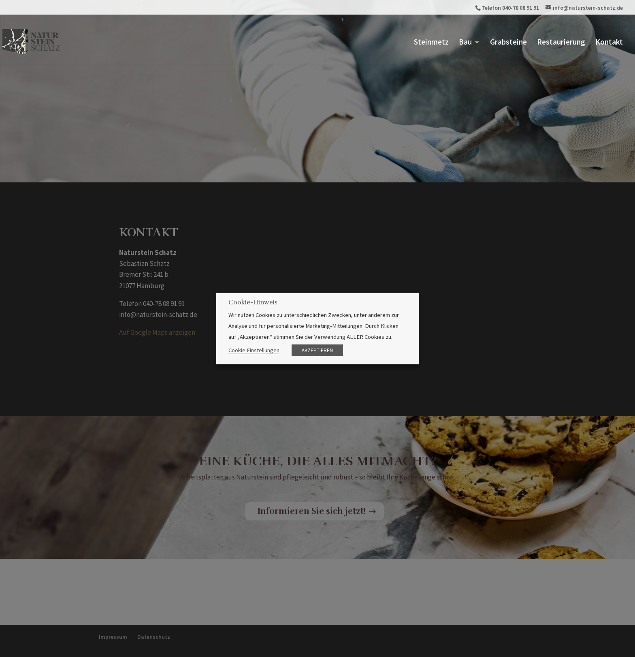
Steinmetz (431, 43)
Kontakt (609, 43)
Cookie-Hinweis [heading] (252, 302)
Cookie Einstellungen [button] (253, 350)
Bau (465, 43)
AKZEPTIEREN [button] (317, 350)
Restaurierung (561, 43)
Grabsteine (508, 43)
